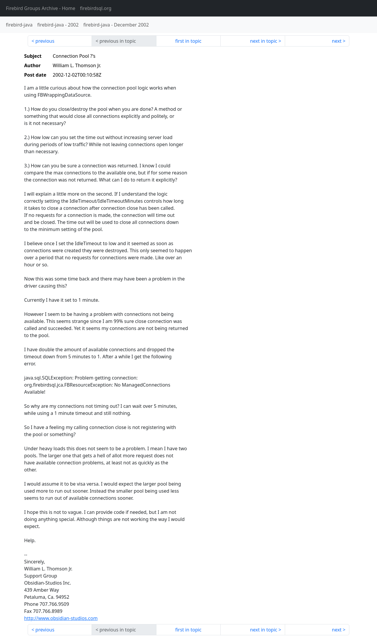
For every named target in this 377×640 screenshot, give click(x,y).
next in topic (263, 41)
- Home (40, 8)
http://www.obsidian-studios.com (60, 618)
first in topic (188, 41)
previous (44, 41)
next (337, 41)
